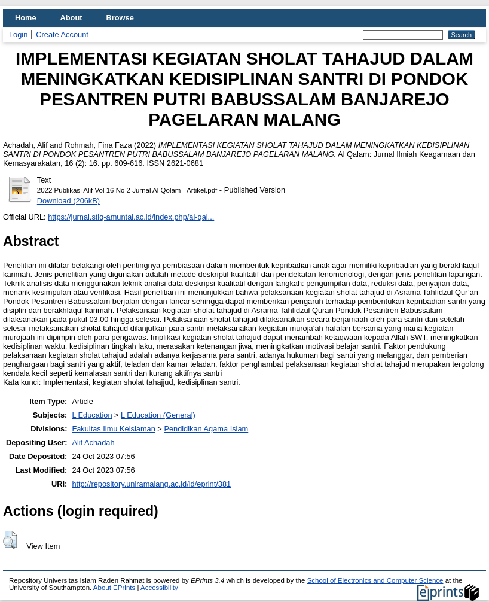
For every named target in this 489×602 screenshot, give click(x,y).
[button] (10, 540)
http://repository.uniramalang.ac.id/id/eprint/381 (151, 483)
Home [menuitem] (25, 17)
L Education (92, 415)
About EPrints (114, 587)
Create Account (62, 34)
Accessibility (159, 587)
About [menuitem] (71, 17)
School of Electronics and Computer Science (375, 580)
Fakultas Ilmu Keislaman (113, 428)
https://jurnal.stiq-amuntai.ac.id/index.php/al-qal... (131, 216)
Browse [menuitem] (120, 17)
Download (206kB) (68, 200)
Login (18, 34)
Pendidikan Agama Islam (206, 428)
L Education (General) (158, 415)
